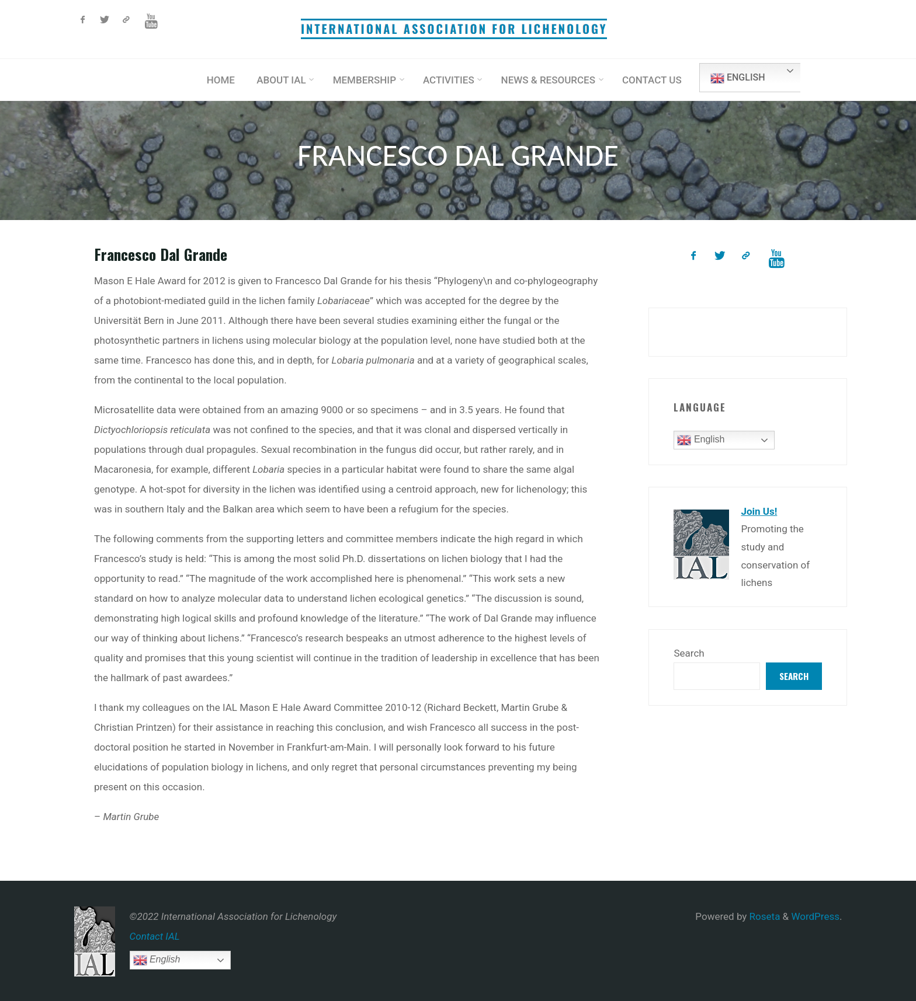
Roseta (763, 916)
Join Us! (759, 511)
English (737, 78)
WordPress (815, 916)
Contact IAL (155, 936)
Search (689, 653)
